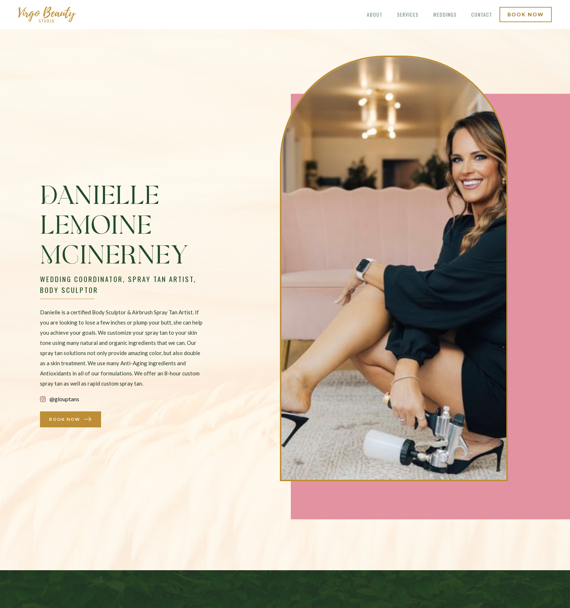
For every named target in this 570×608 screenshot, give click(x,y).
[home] (47, 15)
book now (525, 14)
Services (407, 14)
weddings (445, 14)
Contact (481, 14)
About (374, 14)
